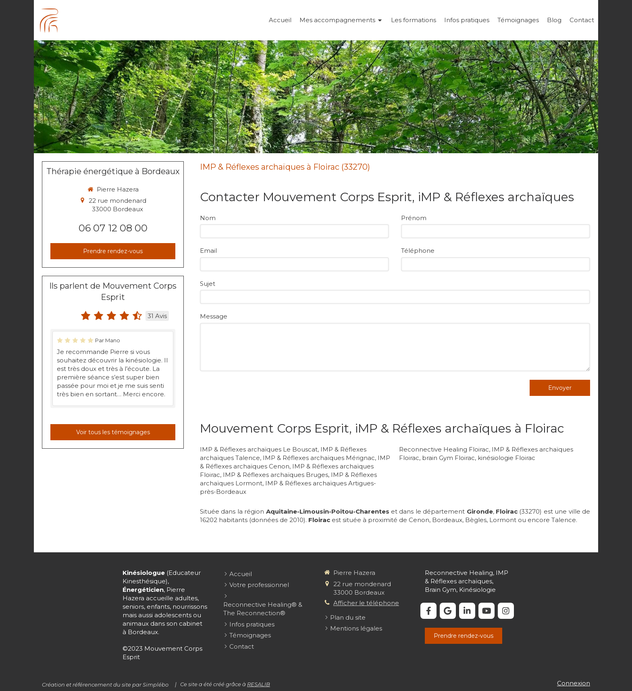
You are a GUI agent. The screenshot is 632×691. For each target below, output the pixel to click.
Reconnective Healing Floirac (444, 449)
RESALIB (258, 684)
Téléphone (417, 250)
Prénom (413, 218)
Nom (208, 218)
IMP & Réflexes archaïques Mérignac (319, 458)
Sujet (207, 283)
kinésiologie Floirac (506, 458)
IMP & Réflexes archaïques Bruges (275, 475)
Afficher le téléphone (366, 603)
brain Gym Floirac (448, 458)
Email (208, 250)
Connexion (573, 683)
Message (213, 316)
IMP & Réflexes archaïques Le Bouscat (259, 449)
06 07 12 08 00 (113, 228)
